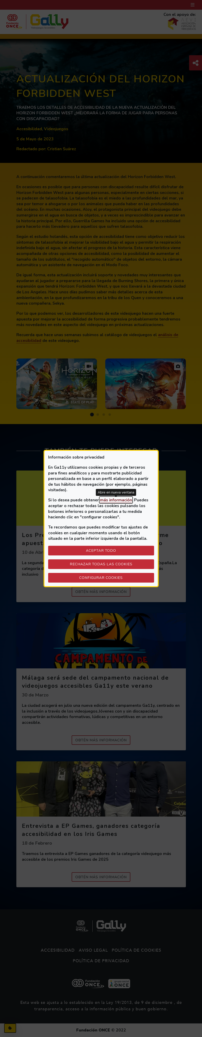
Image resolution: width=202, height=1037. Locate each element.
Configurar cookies (116, 577)
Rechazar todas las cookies (101, 564)
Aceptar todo (101, 550)
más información (116, 500)
